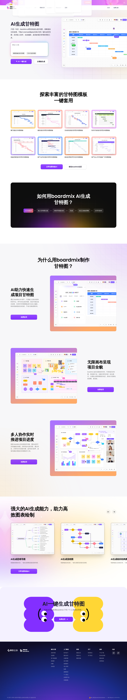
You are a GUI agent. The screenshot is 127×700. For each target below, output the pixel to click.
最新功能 (78, 658)
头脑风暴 (66, 658)
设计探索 (66, 661)
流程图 (52, 655)
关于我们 (90, 655)
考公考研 (66, 666)
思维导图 (53, 652)
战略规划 (66, 672)
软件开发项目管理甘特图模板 (104, 120)
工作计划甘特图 (31, 53)
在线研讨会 (66, 677)
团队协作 (66, 655)
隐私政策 (101, 658)
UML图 (53, 666)
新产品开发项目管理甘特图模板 (50, 147)
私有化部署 (102, 655)
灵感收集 (66, 680)
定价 (66, 7)
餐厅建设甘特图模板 (23, 120)
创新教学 (66, 663)
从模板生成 (41, 61)
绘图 (65, 669)
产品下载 (101, 652)
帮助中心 (78, 655)
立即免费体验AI (51, 167)
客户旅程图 (54, 658)
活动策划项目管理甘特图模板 (77, 120)
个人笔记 (66, 674)
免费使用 (24, 317)
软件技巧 (66, 652)
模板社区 (42, 7)
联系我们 (90, 652)
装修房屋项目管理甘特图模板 (23, 147)
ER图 (52, 663)
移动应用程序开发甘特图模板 (77, 147)
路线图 (52, 661)
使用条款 (101, 661)
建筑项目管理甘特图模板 (50, 120)
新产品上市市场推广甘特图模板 (104, 147)
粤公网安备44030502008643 (97, 697)
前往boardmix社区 (75, 167)
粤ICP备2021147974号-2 (113, 697)
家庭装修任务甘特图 (18, 53)
